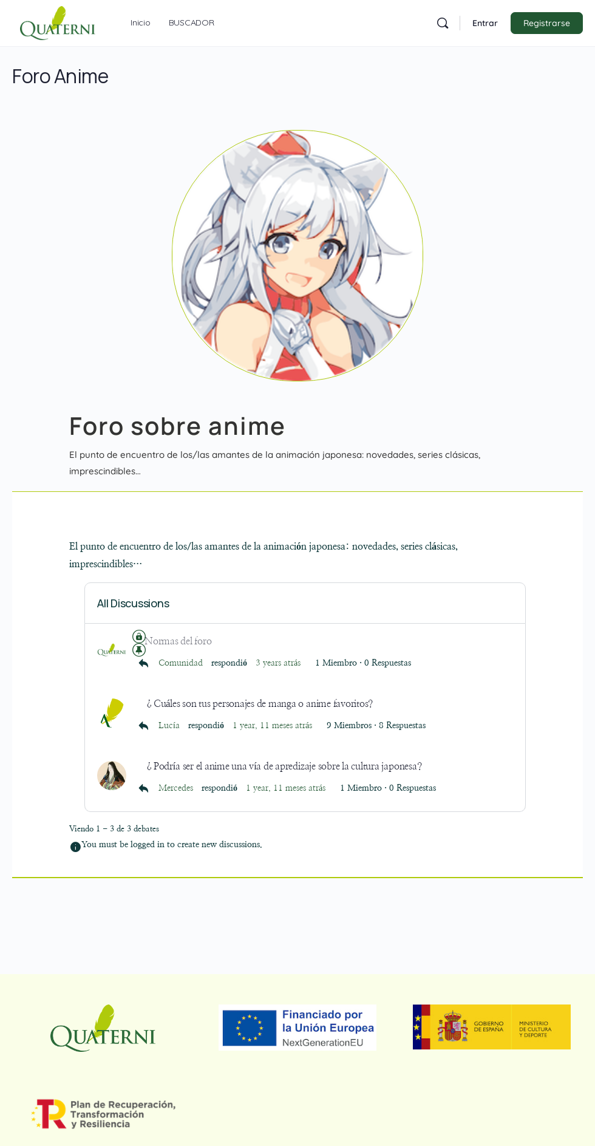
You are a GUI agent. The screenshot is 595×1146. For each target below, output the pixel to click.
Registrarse (546, 23)
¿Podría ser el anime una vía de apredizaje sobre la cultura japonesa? (282, 766)
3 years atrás (278, 663)
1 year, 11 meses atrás (272, 725)
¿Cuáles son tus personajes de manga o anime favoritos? (258, 703)
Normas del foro (177, 641)
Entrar (485, 23)
